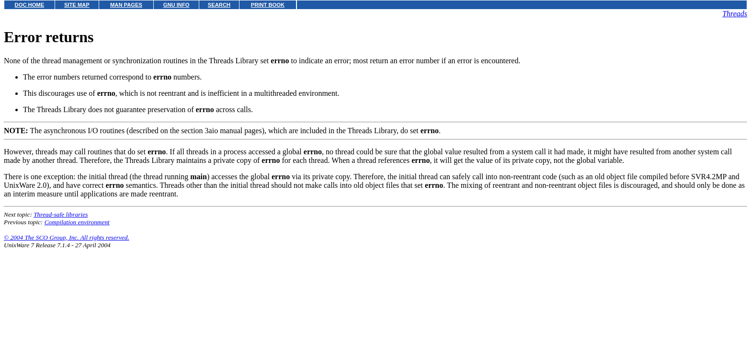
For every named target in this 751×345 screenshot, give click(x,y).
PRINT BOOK (267, 5)
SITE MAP (77, 5)
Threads (734, 14)
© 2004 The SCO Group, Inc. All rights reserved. (66, 237)
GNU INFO (176, 5)
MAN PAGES (126, 5)
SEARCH (219, 5)
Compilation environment (77, 222)
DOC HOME (30, 5)
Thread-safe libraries (61, 214)
